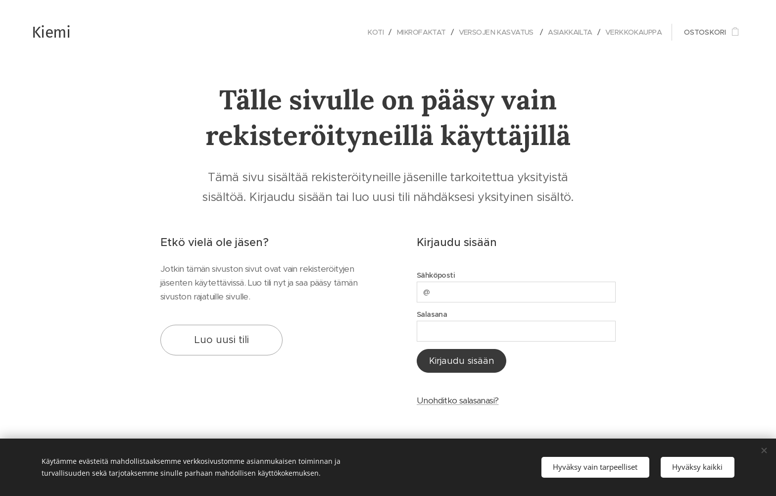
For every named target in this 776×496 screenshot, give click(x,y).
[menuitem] (363, 32)
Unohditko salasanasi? (457, 401)
